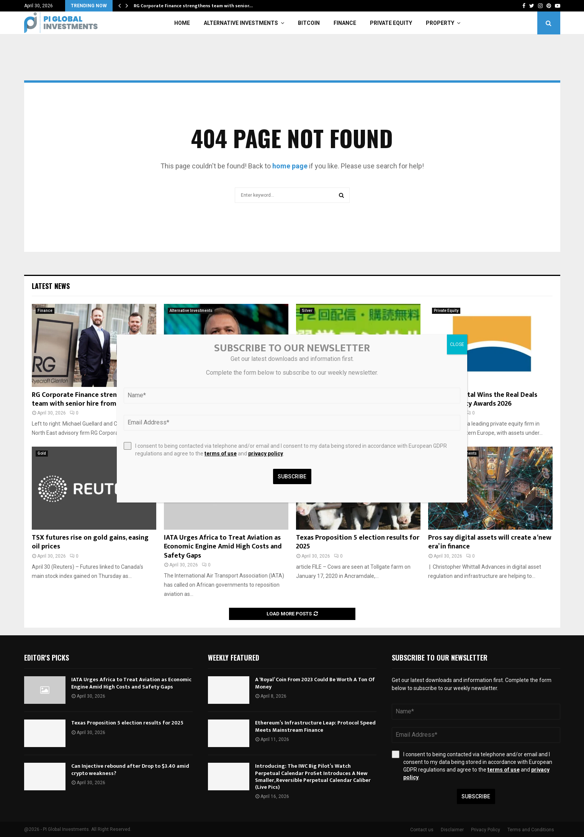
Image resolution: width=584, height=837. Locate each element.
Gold (42, 453)
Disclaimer (452, 829)
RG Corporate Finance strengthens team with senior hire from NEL (85, 399)
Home (182, 23)
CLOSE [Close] (457, 344)
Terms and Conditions (530, 829)
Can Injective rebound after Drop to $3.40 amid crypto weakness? (130, 769)
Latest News (51, 286)
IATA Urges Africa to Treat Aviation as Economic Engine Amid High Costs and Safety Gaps (223, 546)
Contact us (422, 829)
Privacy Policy (485, 829)
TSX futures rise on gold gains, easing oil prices (90, 542)
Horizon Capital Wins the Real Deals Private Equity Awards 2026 (482, 399)
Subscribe (475, 796)
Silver (307, 310)
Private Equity (391, 23)
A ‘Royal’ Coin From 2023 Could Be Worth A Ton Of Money (315, 683)
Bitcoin (309, 23)
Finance (345, 23)
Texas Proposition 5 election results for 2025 (357, 542)
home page (290, 166)
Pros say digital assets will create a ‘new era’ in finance (489, 542)
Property (440, 23)
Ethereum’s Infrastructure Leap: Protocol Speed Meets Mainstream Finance (315, 726)
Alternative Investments (241, 23)
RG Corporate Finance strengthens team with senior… (193, 6)
